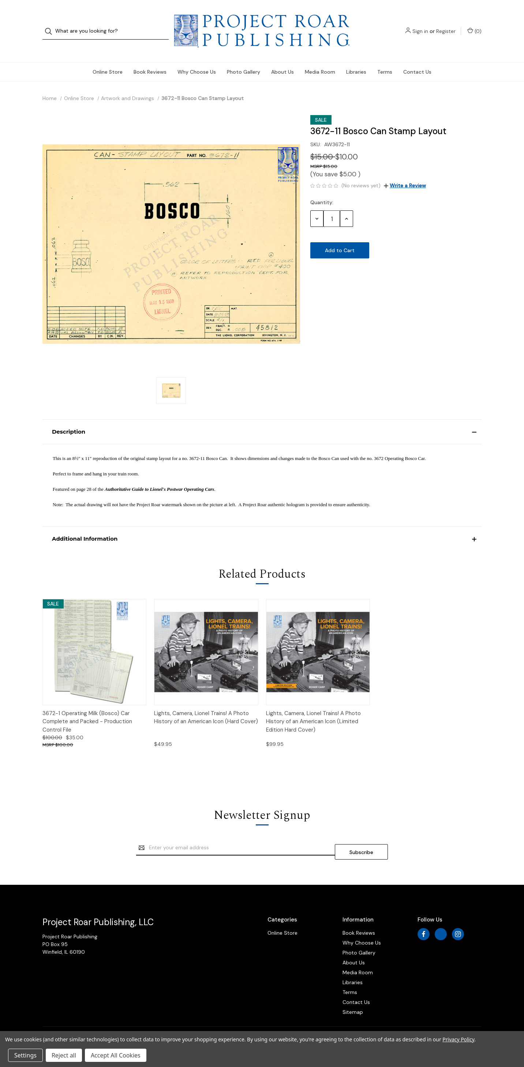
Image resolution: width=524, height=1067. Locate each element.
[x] (441, 915)
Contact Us (417, 57)
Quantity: (321, 187)
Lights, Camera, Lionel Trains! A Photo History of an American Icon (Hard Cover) (206, 703)
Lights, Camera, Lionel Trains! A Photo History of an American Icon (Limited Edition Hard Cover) (313, 707)
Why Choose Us (196, 57)
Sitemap (353, 993)
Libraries (356, 57)
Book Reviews (150, 57)
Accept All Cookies (116, 1055)
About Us (282, 57)
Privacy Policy (458, 1039)
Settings (25, 1055)
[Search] (50, 24)
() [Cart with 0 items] (474, 23)
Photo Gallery (243, 57)
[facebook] (423, 915)
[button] (262, 417)
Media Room (320, 57)
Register (446, 24)
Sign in (420, 24)
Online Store (108, 57)
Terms (384, 57)
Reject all (64, 1055)
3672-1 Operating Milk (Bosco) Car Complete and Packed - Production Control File (87, 707)
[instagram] (458, 915)
